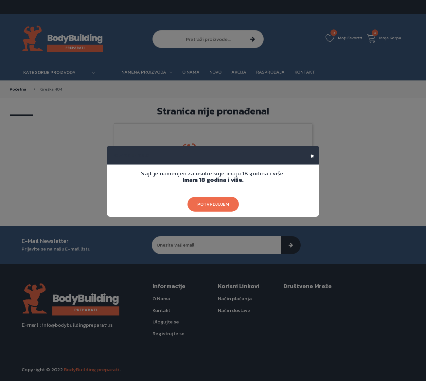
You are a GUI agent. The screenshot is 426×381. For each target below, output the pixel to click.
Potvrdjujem (213, 204)
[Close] (312, 155)
